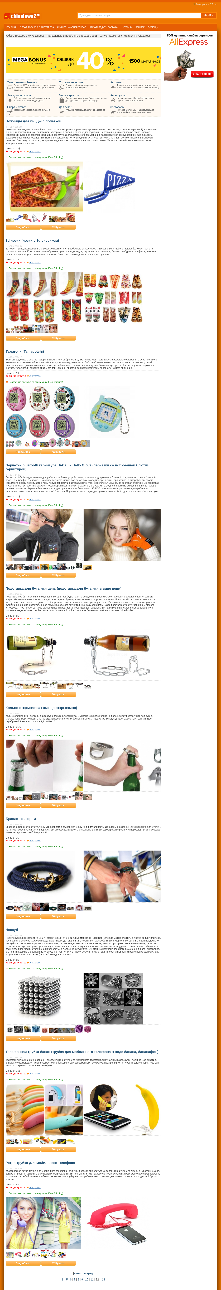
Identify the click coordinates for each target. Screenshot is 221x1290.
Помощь (153, 27)
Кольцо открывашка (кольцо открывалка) (41, 708)
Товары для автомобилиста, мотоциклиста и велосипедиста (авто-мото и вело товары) (138, 86)
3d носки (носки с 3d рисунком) (32, 240)
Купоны (127, 27)
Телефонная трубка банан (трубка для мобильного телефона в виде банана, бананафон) (82, 1052)
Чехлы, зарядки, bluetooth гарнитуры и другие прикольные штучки (135, 99)
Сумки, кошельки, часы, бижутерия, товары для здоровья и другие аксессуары (86, 99)
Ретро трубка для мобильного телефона (40, 1163)
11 (92, 1279)
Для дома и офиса (19, 95)
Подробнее (23, 227)
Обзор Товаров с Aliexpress (37, 27)
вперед (88, 1273)
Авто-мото (116, 82)
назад (77, 1273)
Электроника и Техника (22, 82)
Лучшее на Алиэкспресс (71, 27)
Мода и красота (69, 95)
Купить (58, 227)
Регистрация (201, 4)
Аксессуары (118, 95)
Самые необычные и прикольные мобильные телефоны (81, 86)
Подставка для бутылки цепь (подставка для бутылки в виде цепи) (64, 588)
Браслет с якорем (21, 819)
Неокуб (12, 930)
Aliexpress (35, 151)
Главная (12, 27)
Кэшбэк (140, 27)
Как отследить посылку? (105, 27)
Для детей (65, 107)
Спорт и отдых (16, 107)
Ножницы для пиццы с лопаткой (33, 121)
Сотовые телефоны (71, 82)
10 (86, 1279)
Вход (213, 4)
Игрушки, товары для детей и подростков (85, 110)
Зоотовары (117, 107)
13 (103, 1279)
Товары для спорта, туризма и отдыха (32, 110)
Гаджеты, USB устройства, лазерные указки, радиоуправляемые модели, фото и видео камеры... (35, 87)
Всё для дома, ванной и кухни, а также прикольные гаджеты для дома (32, 99)
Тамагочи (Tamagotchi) (25, 351)
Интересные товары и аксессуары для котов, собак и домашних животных (135, 111)
